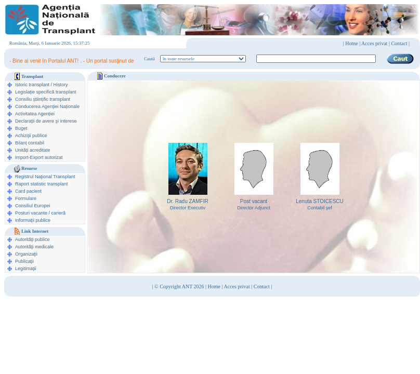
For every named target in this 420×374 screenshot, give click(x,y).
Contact (262, 286)
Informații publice (32, 220)
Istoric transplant (32, 84)
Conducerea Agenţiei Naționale (47, 106)
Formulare (25, 198)
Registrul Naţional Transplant (45, 176)
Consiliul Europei (32, 205)
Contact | (400, 43)
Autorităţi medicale (34, 246)
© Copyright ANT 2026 (179, 286)
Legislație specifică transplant (45, 92)
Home (351, 43)
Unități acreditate (32, 150)
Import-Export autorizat (39, 157)
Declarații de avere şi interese (46, 121)
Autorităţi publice (32, 239)
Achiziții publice (31, 135)
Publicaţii (24, 261)
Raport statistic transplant (41, 183)
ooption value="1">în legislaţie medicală (203, 58)
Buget (21, 128)
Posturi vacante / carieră (40, 213)
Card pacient (28, 191)
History (61, 84)
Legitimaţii (25, 268)
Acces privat (374, 43)
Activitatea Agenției (35, 113)
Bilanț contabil (29, 142)
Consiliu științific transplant (42, 99)
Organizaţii (26, 254)
